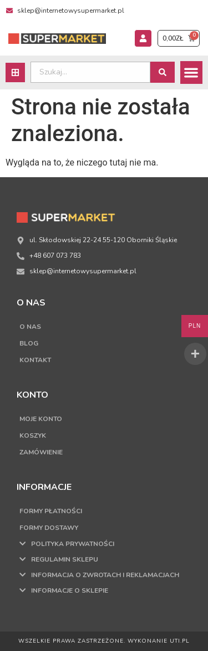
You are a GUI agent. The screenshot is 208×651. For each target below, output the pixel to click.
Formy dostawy (48, 527)
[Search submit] (162, 72)
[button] (191, 72)
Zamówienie (41, 452)
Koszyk (32, 435)
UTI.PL (180, 641)
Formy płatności (50, 511)
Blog (28, 343)
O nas (30, 326)
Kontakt (35, 359)
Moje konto (40, 418)
